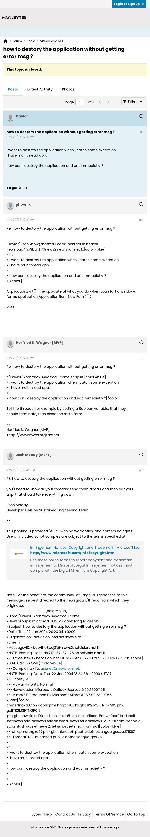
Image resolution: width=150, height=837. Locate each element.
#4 (141, 470)
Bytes (36, 814)
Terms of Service (109, 814)
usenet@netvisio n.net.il (61, 668)
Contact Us (65, 814)
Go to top (136, 814)
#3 (141, 358)
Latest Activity (40, 89)
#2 (141, 220)
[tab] (13, 89)
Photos (68, 89)
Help (48, 814)
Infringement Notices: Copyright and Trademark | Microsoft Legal (86, 547)
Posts (13, 89)
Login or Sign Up (129, 4)
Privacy (84, 814)
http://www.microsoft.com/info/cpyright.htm (72, 552)
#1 (142, 132)
